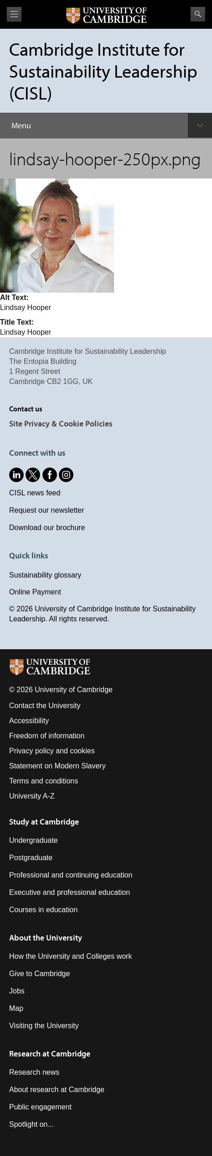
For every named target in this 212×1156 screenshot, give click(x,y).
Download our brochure (47, 527)
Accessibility (29, 721)
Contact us (25, 408)
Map (16, 1008)
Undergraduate (33, 840)
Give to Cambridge (39, 973)
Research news (34, 1072)
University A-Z (32, 796)
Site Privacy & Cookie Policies (61, 423)
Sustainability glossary (45, 575)
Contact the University (45, 705)
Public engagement (40, 1107)
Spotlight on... (31, 1124)
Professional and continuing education (70, 875)
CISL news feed (34, 493)
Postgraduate (30, 858)
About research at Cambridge (56, 1089)
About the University (45, 937)
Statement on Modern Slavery (57, 766)
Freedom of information (46, 736)
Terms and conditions (43, 781)
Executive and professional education (69, 892)
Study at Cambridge (44, 821)
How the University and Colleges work (70, 956)
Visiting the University (44, 1026)
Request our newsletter (46, 510)
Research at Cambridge (49, 1053)
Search (198, 14)
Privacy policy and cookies (52, 751)
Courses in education (43, 910)
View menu (14, 14)
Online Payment (35, 592)
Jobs (17, 991)
